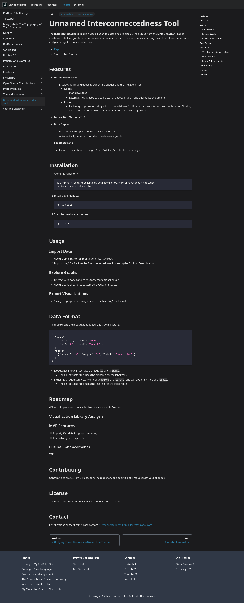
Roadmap (204, 47)
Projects (65, 4)
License (203, 70)
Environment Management (37, 574)
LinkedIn (130, 564)
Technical (36, 4)
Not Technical (81, 569)
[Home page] (52, 14)
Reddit (129, 579)
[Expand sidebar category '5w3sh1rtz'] (41, 77)
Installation (205, 20)
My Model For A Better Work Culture (43, 589)
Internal (79, 4)
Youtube (130, 574)
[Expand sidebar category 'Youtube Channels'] (41, 108)
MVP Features (208, 56)
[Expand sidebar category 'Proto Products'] (41, 88)
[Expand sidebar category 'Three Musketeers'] (41, 94)
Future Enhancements (212, 61)
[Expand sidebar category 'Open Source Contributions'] (41, 83)
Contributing (206, 65)
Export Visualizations (212, 38)
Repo (57, 49)
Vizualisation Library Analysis (215, 52)
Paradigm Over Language (37, 569)
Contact (203, 74)
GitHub (130, 569)
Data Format (205, 43)
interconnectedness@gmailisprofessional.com (125, 525)
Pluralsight (183, 569)
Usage (203, 24)
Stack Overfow (185, 564)
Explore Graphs (209, 33)
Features (204, 15)
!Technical (51, 4)
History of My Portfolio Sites (38, 564)
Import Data (208, 29)
